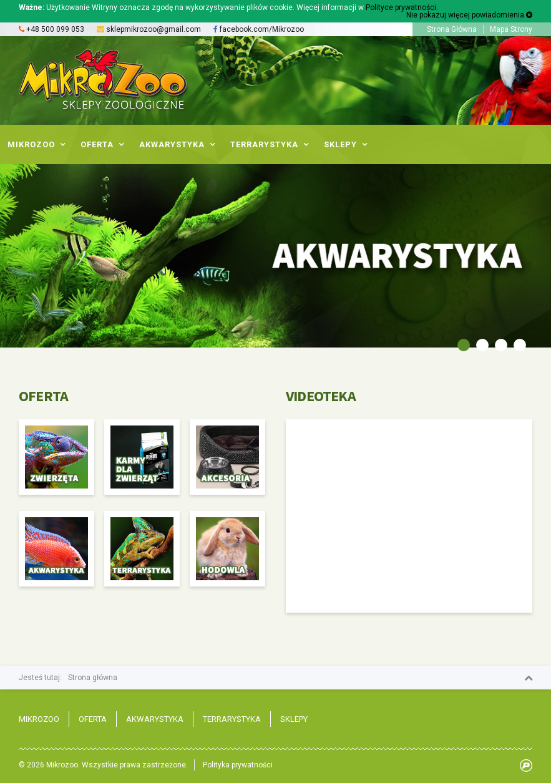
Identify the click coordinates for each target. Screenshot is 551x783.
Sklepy (294, 719)
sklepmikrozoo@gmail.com (153, 29)
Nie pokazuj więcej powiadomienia (469, 15)
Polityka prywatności (238, 765)
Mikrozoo (39, 719)
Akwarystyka (154, 719)
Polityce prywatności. (402, 7)
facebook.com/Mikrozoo (258, 29)
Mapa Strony (511, 29)
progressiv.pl (526, 765)
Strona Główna (452, 29)
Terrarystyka (232, 719)
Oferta (93, 719)
